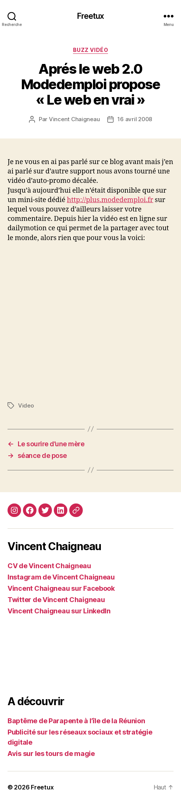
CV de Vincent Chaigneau (49, 566)
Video (26, 405)
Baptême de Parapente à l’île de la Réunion (76, 721)
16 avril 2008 (134, 119)
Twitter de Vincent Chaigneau (56, 600)
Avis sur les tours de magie (51, 753)
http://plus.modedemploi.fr (110, 200)
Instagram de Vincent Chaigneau (61, 577)
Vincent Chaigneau (74, 119)
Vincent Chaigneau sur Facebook (61, 588)
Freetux (90, 16)
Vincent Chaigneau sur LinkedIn (59, 611)
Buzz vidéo (90, 50)
